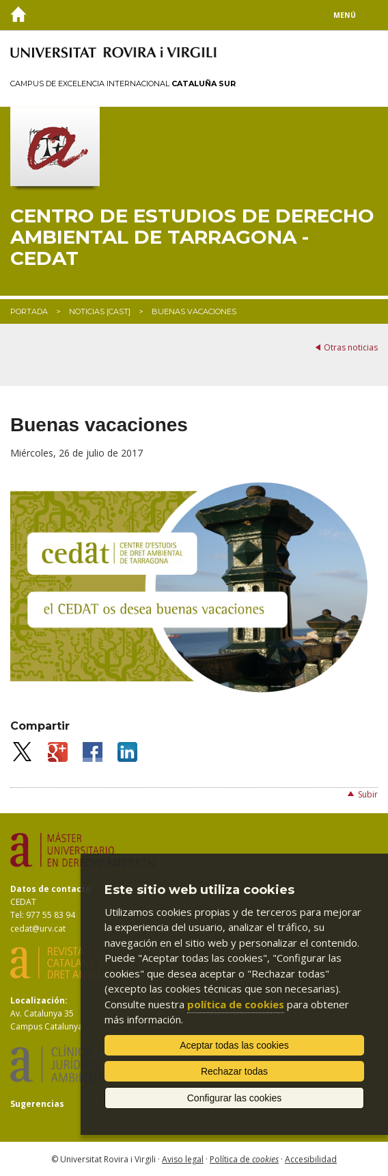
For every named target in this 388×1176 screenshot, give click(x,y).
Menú (344, 15)
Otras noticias (351, 347)
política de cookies (235, 1004)
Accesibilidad (311, 1159)
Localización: (39, 1000)
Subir (368, 794)
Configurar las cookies (234, 1097)
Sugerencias (37, 1104)
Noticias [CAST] (99, 311)
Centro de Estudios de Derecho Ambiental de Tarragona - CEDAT (192, 236)
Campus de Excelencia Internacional (123, 83)
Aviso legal (183, 1159)
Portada (29, 311)
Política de (244, 1159)
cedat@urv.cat (38, 928)
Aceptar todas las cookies (234, 1045)
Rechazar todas (234, 1071)
